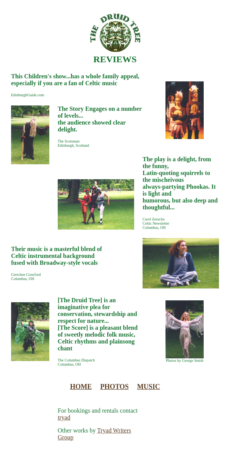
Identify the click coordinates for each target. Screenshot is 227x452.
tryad (64, 417)
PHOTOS (114, 386)
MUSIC (148, 386)
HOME (81, 386)
